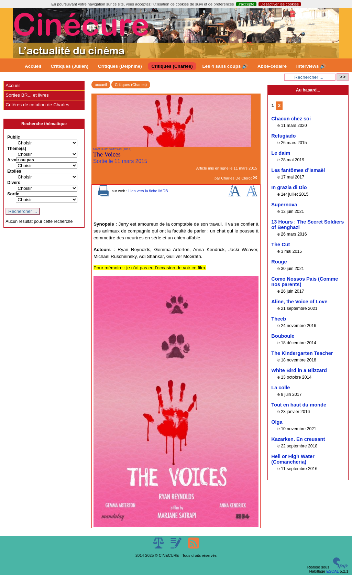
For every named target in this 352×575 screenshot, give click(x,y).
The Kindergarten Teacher (302, 353)
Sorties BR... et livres (27, 95)
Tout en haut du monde (298, 405)
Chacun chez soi (291, 118)
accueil (101, 85)
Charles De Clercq (236, 178)
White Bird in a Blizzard (299, 370)
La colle (280, 387)
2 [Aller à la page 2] (279, 105)
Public (13, 137)
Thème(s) (16, 148)
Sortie (13, 194)
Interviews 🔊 (311, 66)
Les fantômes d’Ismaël (298, 170)
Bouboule (282, 336)
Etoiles (14, 171)
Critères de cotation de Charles (37, 104)
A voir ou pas (20, 160)
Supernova (284, 204)
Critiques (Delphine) (120, 66)
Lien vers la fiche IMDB (148, 191)
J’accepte (246, 4)
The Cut (280, 244)
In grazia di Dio (289, 187)
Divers (13, 182)
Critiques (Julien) (70, 66)
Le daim (280, 153)
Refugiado (283, 136)
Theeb (278, 319)
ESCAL (332, 571)
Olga (276, 422)
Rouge (279, 261)
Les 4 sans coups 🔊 (225, 66)
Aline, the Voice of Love (299, 301)
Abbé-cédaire (272, 66)
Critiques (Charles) (171, 66)
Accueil (33, 66)
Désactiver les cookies (280, 4)
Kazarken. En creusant (298, 439)
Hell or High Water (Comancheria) (293, 459)
